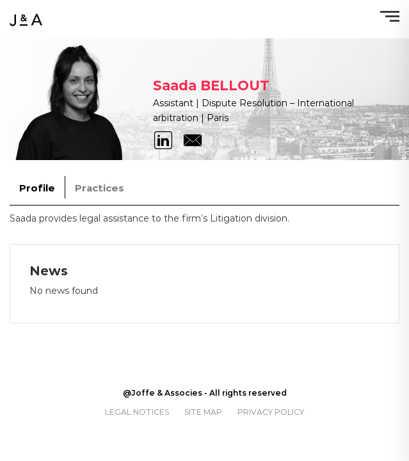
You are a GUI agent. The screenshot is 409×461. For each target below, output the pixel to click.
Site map (203, 412)
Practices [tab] (99, 188)
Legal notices (137, 412)
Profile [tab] (37, 188)
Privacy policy (270, 412)
